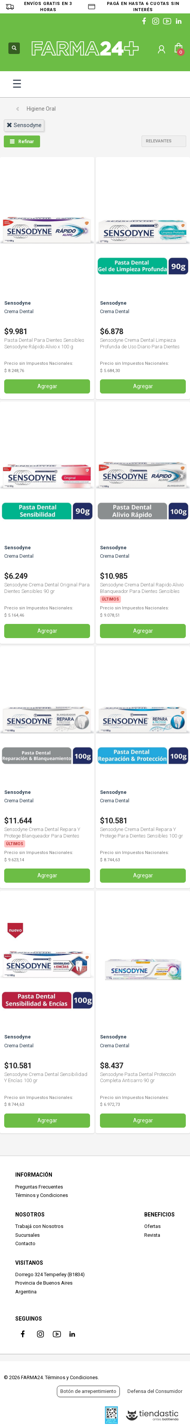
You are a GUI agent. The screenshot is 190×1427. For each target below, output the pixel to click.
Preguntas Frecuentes (39, 1187)
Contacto (25, 1243)
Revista (152, 1235)
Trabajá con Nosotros (39, 1226)
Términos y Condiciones (41, 1195)
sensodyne (24, 125)
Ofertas (152, 1226)
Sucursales (27, 1235)
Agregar (47, 386)
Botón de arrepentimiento (88, 1391)
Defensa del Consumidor (154, 1391)
